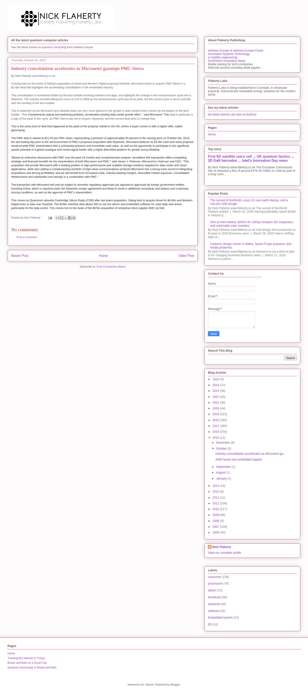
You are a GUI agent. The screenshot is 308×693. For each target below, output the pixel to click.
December (223, 442)
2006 (216, 532)
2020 (216, 408)
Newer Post (19, 256)
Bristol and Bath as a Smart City (27, 662)
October (222, 448)
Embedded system (220, 617)
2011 (216, 503)
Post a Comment (26, 237)
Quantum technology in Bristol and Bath (31, 667)
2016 (216, 431)
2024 (216, 385)
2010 (216, 509)
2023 (216, 390)
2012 (216, 497)
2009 (216, 515)
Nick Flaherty (221, 547)
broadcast (214, 597)
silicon (212, 590)
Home (103, 256)
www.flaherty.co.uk (43, 75)
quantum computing (54, 47)
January (222, 478)
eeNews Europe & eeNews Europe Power (236, 50)
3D (210, 624)
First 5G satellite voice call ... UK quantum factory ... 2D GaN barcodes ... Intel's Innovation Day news (251, 158)
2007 (216, 526)
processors (215, 583)
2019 (216, 414)
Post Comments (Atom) (111, 266)
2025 (216, 379)
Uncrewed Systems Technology (229, 54)
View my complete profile (224, 552)
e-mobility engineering (222, 57)
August (221, 472)
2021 (216, 402)
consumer (214, 577)
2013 (216, 491)
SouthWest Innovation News (227, 60)
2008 (216, 521)
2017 (216, 426)
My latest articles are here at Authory (232, 114)
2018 (216, 420)
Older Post (186, 256)
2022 (216, 396)
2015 (216, 437)
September (223, 466)
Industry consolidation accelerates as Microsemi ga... (250, 453)
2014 (216, 485)
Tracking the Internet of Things (26, 658)
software (213, 611)
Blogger (175, 684)
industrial (214, 604)
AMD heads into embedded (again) (238, 459)
